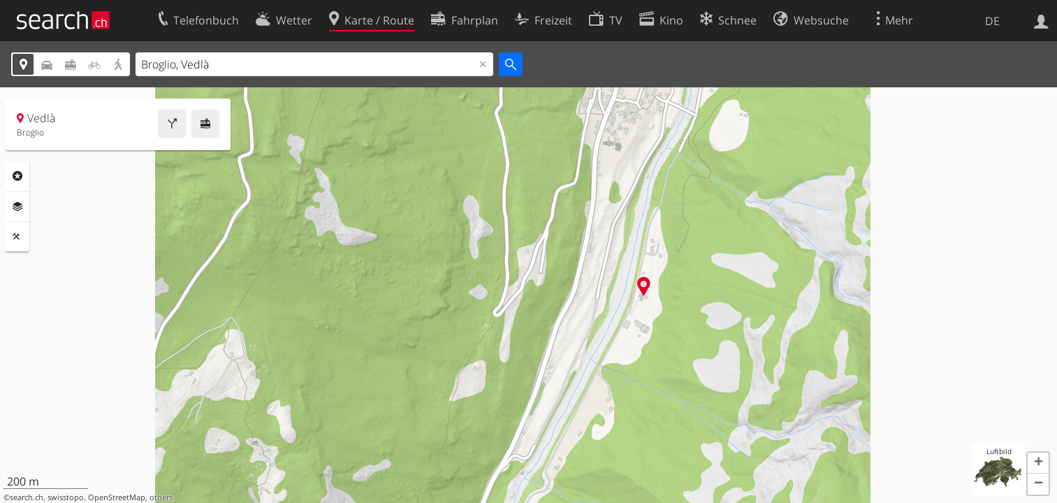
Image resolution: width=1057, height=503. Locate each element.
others (161, 497)
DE (992, 21)
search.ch (26, 497)
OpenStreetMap (116, 497)
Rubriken (17, 176)
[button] (1038, 463)
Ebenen (17, 206)
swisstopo (66, 497)
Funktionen (17, 237)
